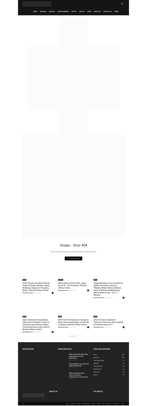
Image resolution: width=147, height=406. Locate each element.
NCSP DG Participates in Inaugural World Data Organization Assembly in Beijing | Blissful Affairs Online (73, 322)
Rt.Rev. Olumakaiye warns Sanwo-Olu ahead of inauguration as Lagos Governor (78, 375)
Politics (52, 11)
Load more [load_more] (73, 337)
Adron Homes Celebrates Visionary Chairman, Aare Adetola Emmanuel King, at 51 (108, 322)
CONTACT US (107, 11)
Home (116, 11)
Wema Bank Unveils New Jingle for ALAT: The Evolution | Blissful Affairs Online (72, 286)
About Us (97, 11)
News (35, 11)
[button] (122, 4)
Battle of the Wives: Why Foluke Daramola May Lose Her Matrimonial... (78, 356)
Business (43, 11)
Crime (89, 11)
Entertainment (63, 11)
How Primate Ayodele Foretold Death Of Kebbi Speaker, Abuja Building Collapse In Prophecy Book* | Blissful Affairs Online (36, 287)
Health (81, 11)
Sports (74, 11)
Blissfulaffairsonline (28, 293)
